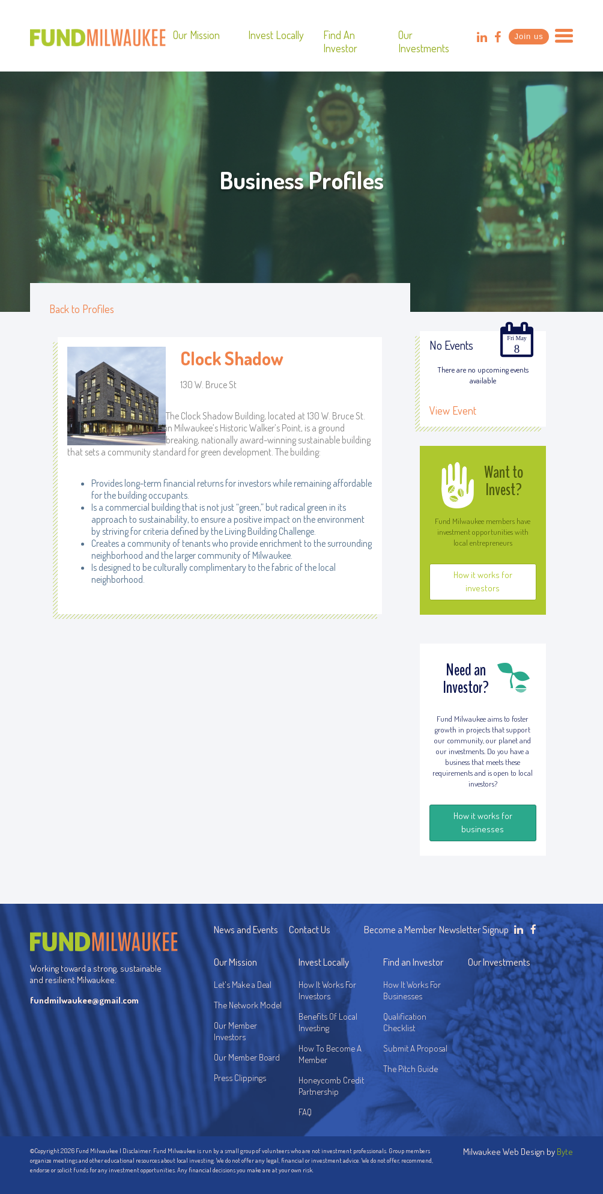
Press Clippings (240, 1077)
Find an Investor (340, 41)
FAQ (305, 1112)
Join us (528, 36)
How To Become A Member (330, 1054)
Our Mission (196, 34)
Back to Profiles (81, 308)
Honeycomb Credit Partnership (331, 1085)
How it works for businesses (482, 822)
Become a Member (400, 929)
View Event (452, 410)
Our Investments (423, 41)
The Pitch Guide (410, 1068)
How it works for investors (482, 581)
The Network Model (248, 1005)
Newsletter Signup (474, 929)
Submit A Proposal (415, 1048)
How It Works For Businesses (412, 990)
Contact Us (309, 929)
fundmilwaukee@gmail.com (84, 1000)
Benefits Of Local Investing (329, 1022)
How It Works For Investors (327, 990)
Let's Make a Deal (242, 984)
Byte (565, 1151)
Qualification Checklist (404, 1022)
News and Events (246, 929)
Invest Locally (276, 34)
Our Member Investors (235, 1031)
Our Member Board (247, 1057)
